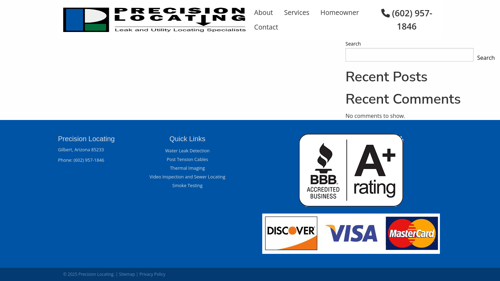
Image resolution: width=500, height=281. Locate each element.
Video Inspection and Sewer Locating (187, 177)
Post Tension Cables (187, 159)
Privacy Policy (152, 274)
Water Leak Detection (187, 150)
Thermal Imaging (187, 168)
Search (353, 43)
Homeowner (339, 12)
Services (296, 12)
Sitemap (127, 274)
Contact (266, 27)
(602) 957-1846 (89, 160)
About (263, 12)
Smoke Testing (187, 185)
